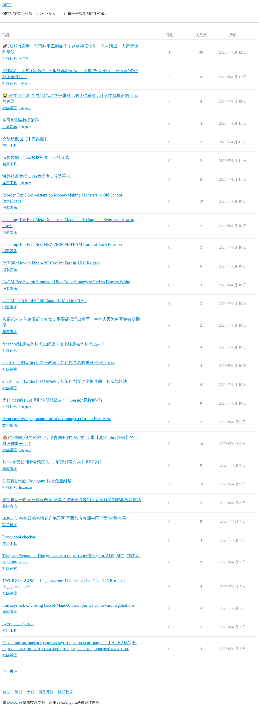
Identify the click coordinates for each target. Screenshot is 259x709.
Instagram (25, 487)
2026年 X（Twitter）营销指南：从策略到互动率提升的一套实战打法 (64, 381)
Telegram (25, 83)
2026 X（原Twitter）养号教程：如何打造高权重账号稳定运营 (58, 362)
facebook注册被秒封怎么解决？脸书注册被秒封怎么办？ (53, 344)
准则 (30, 692)
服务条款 (46, 692)
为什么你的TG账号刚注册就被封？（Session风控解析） (53, 400)
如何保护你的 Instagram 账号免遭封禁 (37, 481)
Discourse (14, 702)
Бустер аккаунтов (18, 624)
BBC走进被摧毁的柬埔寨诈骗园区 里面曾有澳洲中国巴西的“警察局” (65, 518)
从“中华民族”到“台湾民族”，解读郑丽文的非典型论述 (52, 462)
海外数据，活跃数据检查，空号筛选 (35, 157)
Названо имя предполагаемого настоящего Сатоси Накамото (56, 418)
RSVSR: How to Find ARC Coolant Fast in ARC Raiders (51, 263)
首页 (6, 692)
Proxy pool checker (18, 537)
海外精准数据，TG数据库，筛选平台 (36, 176)
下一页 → (10, 671)
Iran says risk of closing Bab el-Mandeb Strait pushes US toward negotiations (68, 605)
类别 (18, 692)
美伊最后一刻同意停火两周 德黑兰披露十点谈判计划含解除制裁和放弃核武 (71, 499)
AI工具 (24, 59)
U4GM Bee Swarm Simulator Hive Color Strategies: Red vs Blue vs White (66, 282)
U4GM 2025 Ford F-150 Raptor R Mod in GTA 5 (44, 300)
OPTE (7, 5)
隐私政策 (65, 692)
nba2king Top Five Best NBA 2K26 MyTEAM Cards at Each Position (62, 244)
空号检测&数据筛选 (20, 120)
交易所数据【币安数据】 (25, 139)
